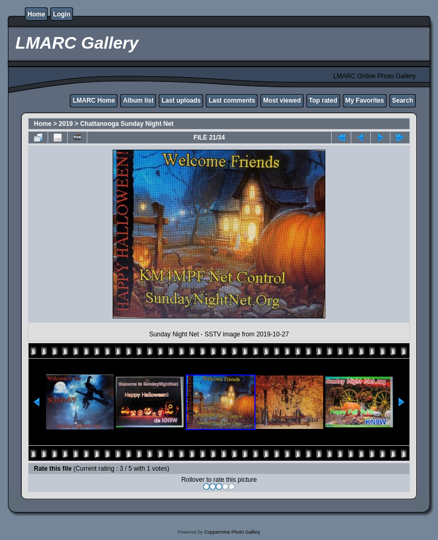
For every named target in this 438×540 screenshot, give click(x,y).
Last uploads (180, 100)
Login (61, 14)
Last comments (231, 100)
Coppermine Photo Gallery (232, 532)
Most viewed (281, 100)
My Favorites (364, 100)
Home (36, 14)
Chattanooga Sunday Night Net (127, 123)
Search (402, 100)
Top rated (323, 100)
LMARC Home (93, 100)
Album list (138, 100)
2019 (66, 123)
